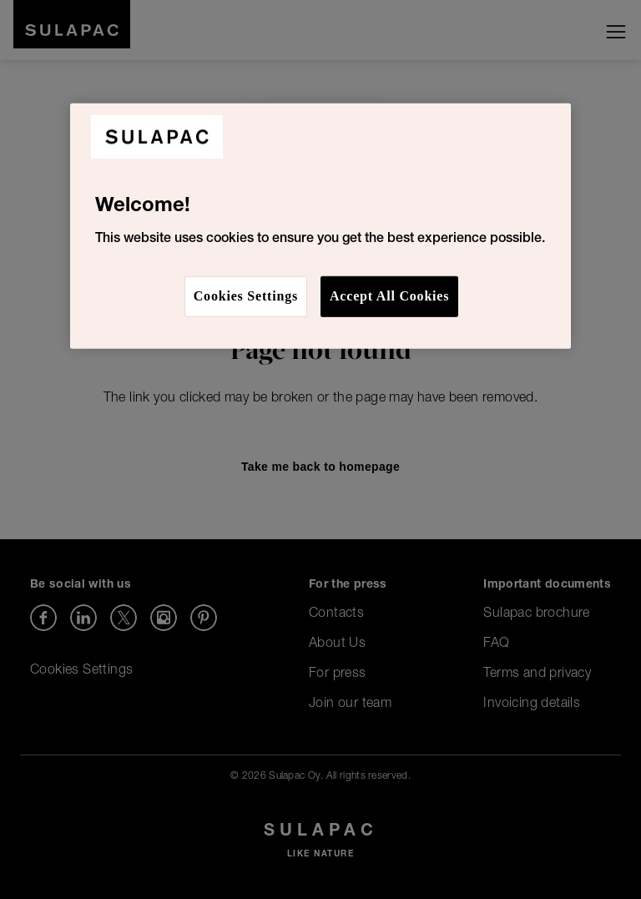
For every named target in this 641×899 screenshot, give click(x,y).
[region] (320, 225)
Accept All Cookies (389, 296)
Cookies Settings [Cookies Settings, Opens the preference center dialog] (246, 296)
